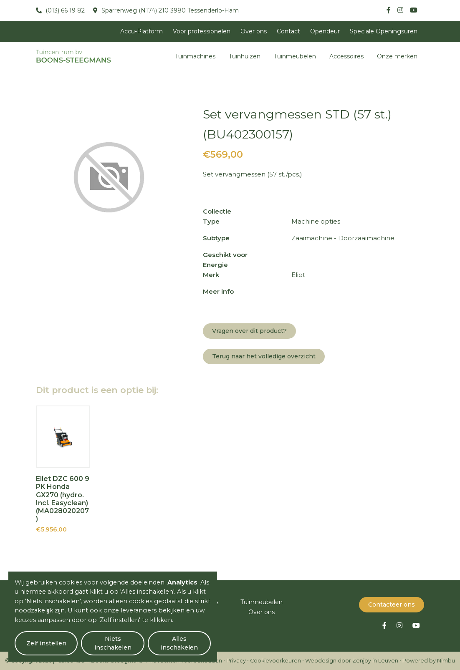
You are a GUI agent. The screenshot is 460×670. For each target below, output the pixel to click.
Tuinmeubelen (295, 56)
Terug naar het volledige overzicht (264, 356)
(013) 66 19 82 (64, 10)
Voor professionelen (201, 31)
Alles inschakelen (179, 643)
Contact (288, 31)
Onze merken (397, 56)
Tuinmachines (195, 56)
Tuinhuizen (244, 56)
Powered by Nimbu (428, 660)
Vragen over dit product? (249, 331)
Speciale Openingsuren (383, 31)
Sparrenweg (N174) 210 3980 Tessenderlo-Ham (169, 10)
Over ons (253, 31)
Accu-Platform (141, 31)
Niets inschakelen (112, 643)
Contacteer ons (391, 604)
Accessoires (346, 56)
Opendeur (325, 31)
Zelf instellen (46, 643)
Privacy (236, 660)
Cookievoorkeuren (275, 660)
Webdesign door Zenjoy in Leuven (351, 660)
